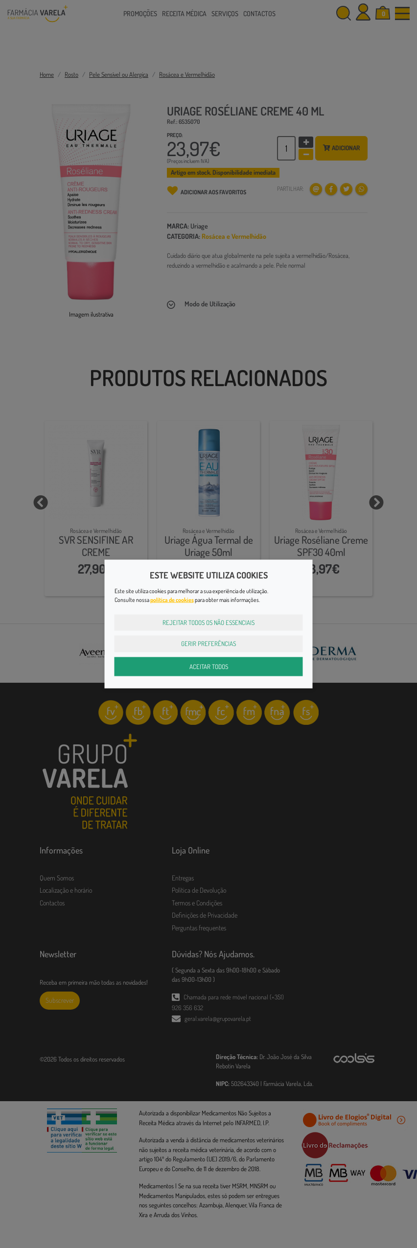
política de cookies (172, 599)
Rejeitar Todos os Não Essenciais (208, 622)
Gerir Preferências (208, 643)
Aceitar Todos (208, 666)
